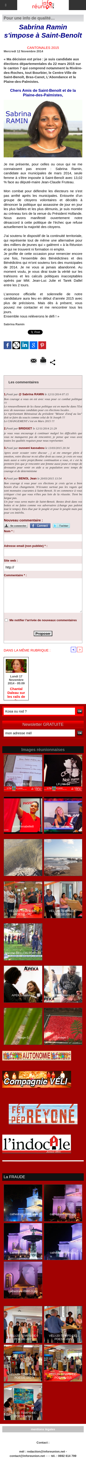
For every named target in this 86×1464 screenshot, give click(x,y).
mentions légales (43, 1429)
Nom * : (9, 531)
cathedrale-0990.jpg (23, 1252)
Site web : (11, 560)
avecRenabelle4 (63, 826)
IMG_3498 (23, 868)
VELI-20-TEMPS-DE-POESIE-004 (63, 912)
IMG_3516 (63, 868)
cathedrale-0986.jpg (23, 1214)
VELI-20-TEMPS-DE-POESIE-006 (23, 1414)
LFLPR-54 (63, 784)
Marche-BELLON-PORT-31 (23, 953)
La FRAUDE (14, 1177)
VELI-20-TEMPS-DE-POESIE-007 (23, 1337)
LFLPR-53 (23, 784)
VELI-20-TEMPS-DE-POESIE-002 (23, 912)
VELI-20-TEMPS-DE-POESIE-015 (63, 1375)
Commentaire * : (15, 575)
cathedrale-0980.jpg (63, 1214)
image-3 (23, 1037)
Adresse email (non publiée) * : (25, 546)
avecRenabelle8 (23, 826)
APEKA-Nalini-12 (23, 995)
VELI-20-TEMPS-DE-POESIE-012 (23, 1375)
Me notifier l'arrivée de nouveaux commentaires (43, 620)
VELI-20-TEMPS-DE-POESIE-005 (63, 1337)
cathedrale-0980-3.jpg (22, 1291)
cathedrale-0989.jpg (63, 1252)
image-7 (63, 1037)
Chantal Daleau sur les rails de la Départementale (16, 692)
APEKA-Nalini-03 (63, 995)
